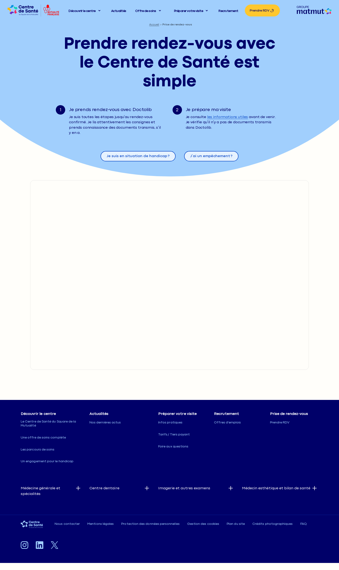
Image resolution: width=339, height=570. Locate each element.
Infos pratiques (170, 422)
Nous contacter (67, 524)
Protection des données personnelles (150, 524)
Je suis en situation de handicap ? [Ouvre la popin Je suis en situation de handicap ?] (138, 156)
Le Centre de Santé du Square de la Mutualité (48, 423)
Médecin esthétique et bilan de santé (276, 488)
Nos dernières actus (105, 422)
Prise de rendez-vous (177, 24)
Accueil (154, 24)
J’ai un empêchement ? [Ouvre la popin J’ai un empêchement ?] (211, 156)
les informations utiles (227, 117)
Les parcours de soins (37, 449)
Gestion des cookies (203, 524)
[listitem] (23, 10)
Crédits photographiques (272, 524)
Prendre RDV (259, 10)
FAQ (303, 524)
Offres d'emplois (227, 422)
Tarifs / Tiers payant (174, 434)
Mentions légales (100, 524)
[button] (85, 10)
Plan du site (236, 524)
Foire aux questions (173, 446)
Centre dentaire (104, 488)
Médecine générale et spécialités (40, 491)
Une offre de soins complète (43, 437)
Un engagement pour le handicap (47, 461)
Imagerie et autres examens (184, 488)
